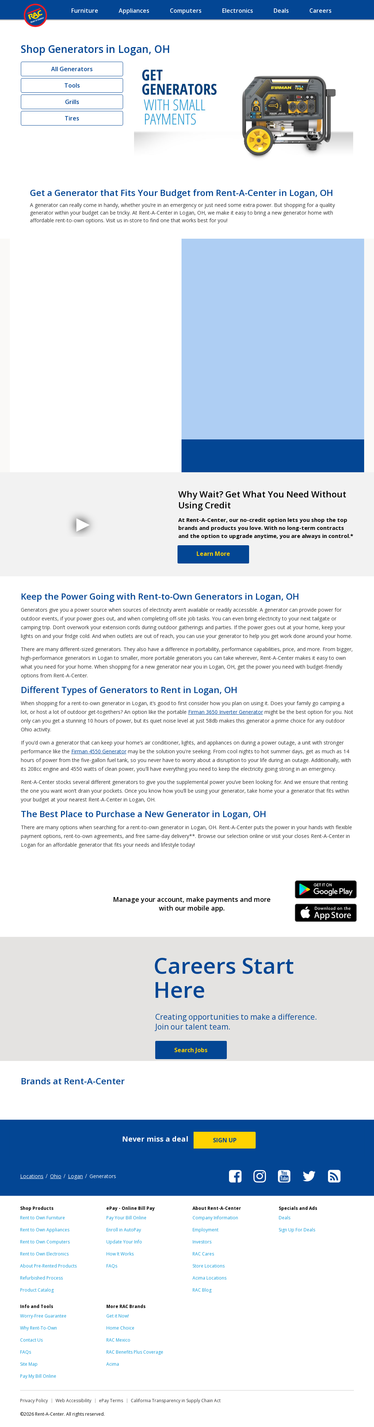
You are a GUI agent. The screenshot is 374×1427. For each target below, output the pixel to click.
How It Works (120, 1254)
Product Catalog (37, 1290)
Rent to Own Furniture (42, 1218)
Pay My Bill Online (38, 1376)
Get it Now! (117, 1316)
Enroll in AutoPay (123, 1230)
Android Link (326, 892)
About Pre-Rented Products (48, 1266)
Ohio (55, 1176)
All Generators (72, 69)
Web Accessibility (73, 1400)
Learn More (213, 554)
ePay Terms (111, 1400)
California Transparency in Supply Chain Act (176, 1400)
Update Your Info (124, 1242)
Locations (31, 1176)
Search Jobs (190, 1050)
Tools (72, 85)
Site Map (29, 1364)
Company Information (215, 1218)
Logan (75, 1176)
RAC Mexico (118, 1340)
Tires (72, 118)
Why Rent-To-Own (38, 1328)
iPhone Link (326, 915)
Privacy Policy (34, 1400)
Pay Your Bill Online (126, 1218)
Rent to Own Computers (45, 1242)
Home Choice (120, 1328)
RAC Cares (203, 1254)
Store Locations (208, 1266)
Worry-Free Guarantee (43, 1316)
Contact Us (31, 1340)
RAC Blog (201, 1290)
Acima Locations (209, 1278)
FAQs (111, 1266)
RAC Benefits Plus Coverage (134, 1352)
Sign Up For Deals (297, 1230)
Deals (284, 1218)
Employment (205, 1230)
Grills (72, 102)
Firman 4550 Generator (98, 751)
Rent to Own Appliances (44, 1230)
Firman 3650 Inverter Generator (225, 711)
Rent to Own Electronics (44, 1254)
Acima (112, 1364)
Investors (201, 1242)
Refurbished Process (41, 1278)
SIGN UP (225, 1140)
